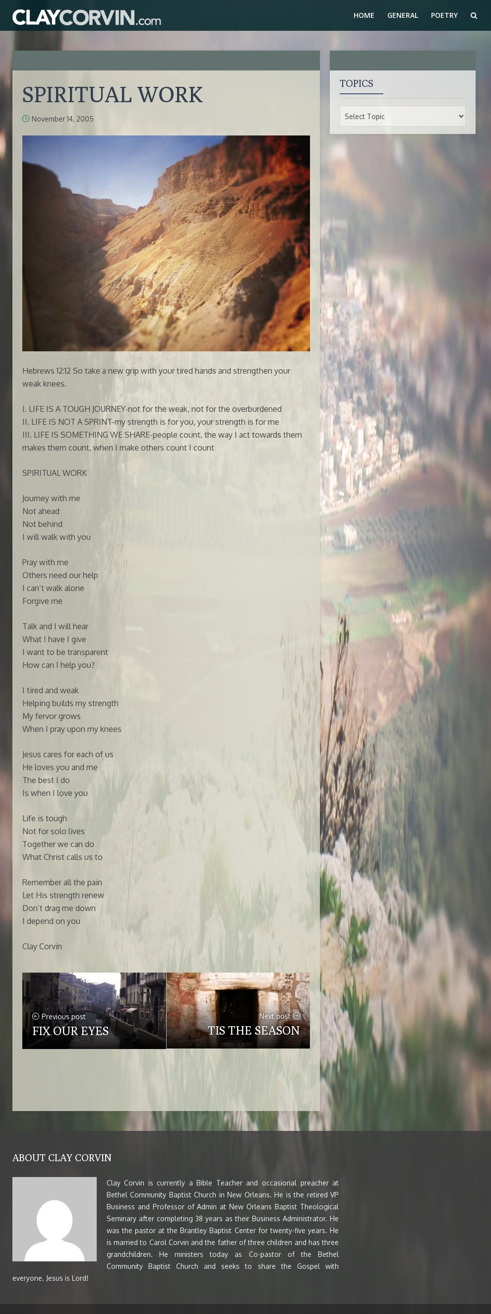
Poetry (444, 15)
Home (364, 15)
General (402, 15)
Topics (356, 83)
